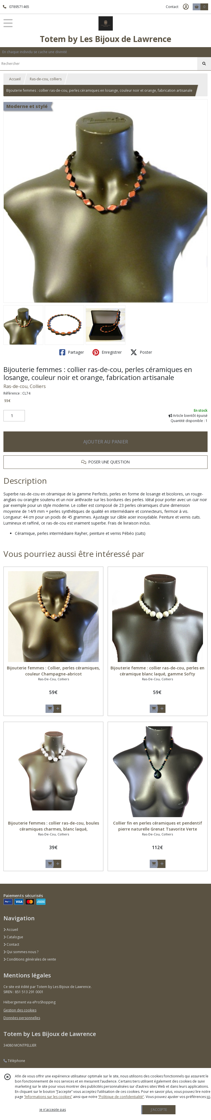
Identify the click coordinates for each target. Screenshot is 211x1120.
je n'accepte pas (53, 1109)
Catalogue (13, 937)
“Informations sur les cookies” (48, 1096)
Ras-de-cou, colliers (46, 79)
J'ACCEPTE (159, 1109)
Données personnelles (21, 1017)
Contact (172, 6)
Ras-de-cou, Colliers (24, 386)
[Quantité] (14, 415)
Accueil (15, 79)
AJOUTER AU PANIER (105, 442)
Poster (141, 352)
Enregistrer (107, 352)
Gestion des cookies (19, 1010)
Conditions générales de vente (29, 959)
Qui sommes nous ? (20, 951)
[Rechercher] (204, 63)
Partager (71, 352)
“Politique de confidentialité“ (121, 1096)
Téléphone (14, 1060)
